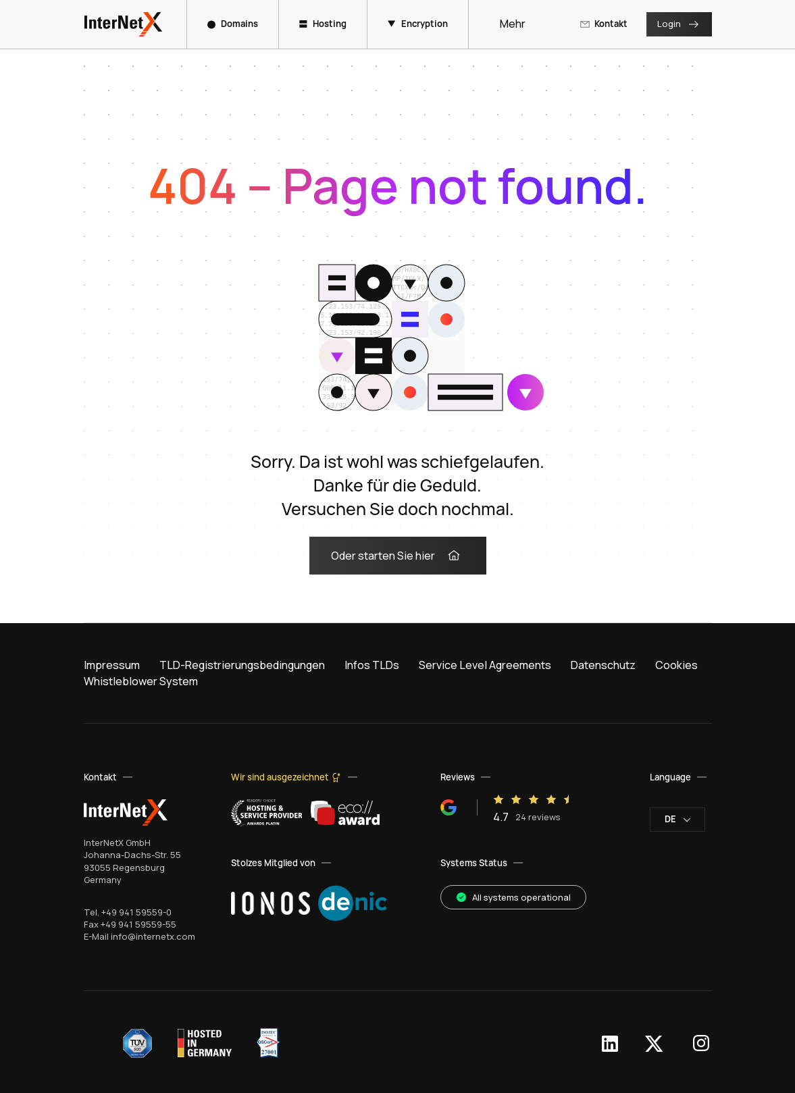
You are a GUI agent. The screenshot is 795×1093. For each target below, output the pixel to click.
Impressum (112, 665)
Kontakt (603, 24)
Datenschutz (603, 665)
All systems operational (513, 897)
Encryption (418, 24)
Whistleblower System (141, 681)
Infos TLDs (371, 665)
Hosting (323, 24)
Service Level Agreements (485, 665)
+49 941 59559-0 (136, 912)
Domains (232, 24)
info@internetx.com (153, 936)
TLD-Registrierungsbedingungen (242, 665)
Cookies (676, 665)
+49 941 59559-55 (138, 924)
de (677, 819)
